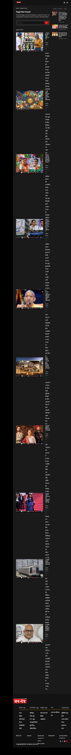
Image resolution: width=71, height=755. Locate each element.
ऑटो (20, 728)
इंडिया (20, 716)
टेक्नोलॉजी (21, 725)
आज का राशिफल (55, 712)
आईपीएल (42, 719)
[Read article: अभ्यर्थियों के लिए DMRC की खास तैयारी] (29, 569)
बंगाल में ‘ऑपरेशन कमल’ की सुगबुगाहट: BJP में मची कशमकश (47, 158)
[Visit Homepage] (18, 2)
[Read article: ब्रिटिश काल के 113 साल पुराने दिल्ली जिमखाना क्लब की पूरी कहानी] (29, 367)
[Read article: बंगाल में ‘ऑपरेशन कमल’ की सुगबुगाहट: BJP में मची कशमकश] (29, 164)
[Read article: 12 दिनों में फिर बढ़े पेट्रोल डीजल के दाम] (29, 42)
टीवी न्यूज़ (32, 716)
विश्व (20, 722)
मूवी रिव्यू (32, 725)
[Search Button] (67, 2)
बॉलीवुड (32, 713)
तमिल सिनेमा (33, 728)
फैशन (62, 722)
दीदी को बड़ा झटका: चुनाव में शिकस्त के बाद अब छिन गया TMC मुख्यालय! (47, 224)
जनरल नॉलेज (64, 719)
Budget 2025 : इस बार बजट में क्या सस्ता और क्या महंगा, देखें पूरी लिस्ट (63, 26)
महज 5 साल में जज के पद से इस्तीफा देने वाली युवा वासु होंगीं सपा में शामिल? (63, 34)
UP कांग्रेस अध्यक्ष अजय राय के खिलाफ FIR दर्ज (47, 627)
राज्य (20, 713)
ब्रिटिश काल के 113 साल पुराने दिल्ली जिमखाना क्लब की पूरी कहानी (47, 363)
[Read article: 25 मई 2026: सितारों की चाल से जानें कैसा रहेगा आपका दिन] (29, 100)
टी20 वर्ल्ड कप (44, 713)
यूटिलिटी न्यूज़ (64, 713)
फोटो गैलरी (22, 719)
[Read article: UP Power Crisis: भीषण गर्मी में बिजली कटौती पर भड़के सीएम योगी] (29, 299)
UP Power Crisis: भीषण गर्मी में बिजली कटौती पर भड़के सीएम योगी (47, 295)
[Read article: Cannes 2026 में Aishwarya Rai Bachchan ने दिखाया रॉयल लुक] (29, 502)
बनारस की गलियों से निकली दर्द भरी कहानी (47, 428)
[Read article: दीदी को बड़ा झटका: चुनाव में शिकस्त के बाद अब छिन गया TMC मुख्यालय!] (29, 228)
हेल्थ (62, 728)
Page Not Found (23, 8)
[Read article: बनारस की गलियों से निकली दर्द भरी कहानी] (29, 435)
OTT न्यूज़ (32, 719)
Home (17, 8)
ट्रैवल (62, 716)
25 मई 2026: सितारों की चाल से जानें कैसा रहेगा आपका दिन (47, 95)
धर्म (52, 715)
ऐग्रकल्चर (63, 725)
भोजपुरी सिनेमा (33, 722)
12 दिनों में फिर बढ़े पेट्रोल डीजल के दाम (47, 35)
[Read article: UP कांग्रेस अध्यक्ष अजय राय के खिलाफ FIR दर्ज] (29, 633)
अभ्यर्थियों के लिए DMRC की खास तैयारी (47, 562)
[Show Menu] (64, 2)
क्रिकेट (41, 716)
